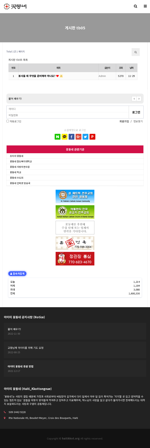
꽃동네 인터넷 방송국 (20, 183)
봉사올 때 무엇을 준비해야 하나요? (37, 76)
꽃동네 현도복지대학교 (21, 161)
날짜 (132, 68)
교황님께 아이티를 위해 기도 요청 (25, 348)
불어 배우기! (15, 98)
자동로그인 (15, 121)
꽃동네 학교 (15, 172)
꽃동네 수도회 (16, 177)
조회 (121, 68)
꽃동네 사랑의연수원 (20, 166)
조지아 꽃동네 (16, 155)
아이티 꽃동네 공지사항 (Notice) (24, 317)
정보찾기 (138, 121)
